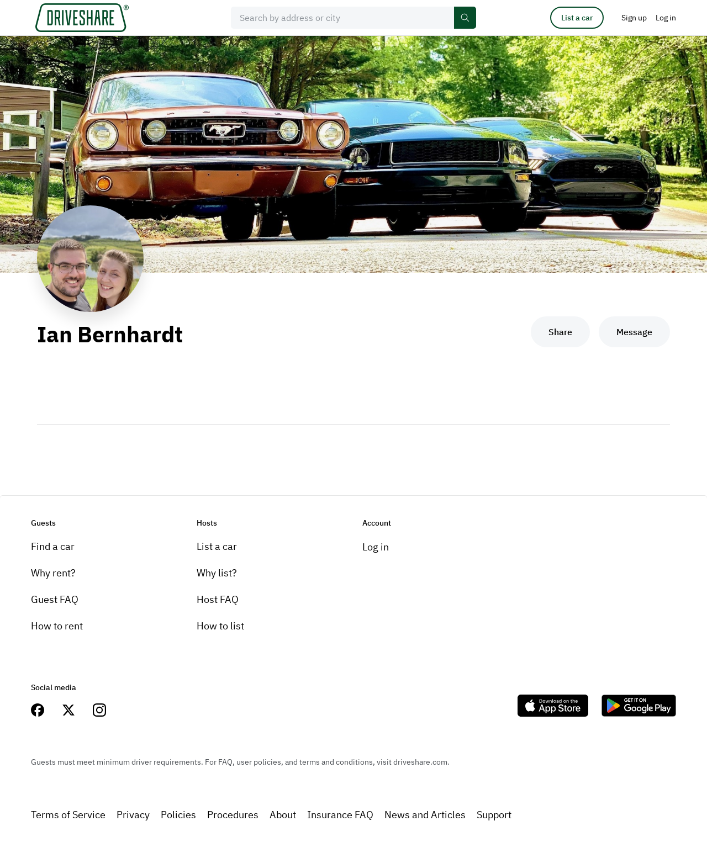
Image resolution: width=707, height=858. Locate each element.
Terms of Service (68, 814)
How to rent (57, 625)
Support (494, 814)
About (283, 814)
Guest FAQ (54, 599)
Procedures (232, 814)
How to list (220, 625)
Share (560, 331)
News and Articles (425, 814)
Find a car (53, 546)
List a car (577, 18)
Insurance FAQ (340, 814)
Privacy (133, 814)
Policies (178, 814)
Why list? (217, 572)
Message (634, 331)
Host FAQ (218, 599)
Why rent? (53, 572)
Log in (375, 547)
